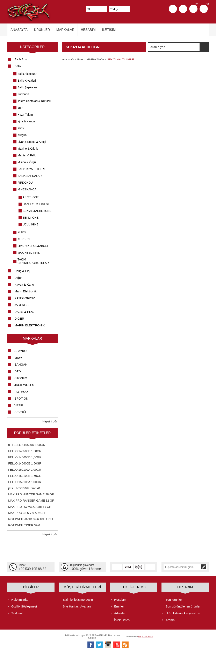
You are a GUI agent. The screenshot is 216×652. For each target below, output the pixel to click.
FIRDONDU (25, 182)
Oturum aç (183, 9)
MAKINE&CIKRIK (28, 252)
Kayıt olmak (173, 9)
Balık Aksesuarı (27, 73)
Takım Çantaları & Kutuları (34, 101)
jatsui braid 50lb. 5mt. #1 (24, 488)
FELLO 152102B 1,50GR (24, 475)
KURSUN (23, 239)
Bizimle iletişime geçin (78, 599)
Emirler (119, 606)
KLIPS (21, 232)
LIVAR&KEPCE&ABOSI (32, 245)
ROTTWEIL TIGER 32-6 (24, 525)
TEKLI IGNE (30, 217)
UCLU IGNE (30, 224)
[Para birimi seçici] (96, 9)
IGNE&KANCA (26, 189)
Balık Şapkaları (27, 87)
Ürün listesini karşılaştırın (183, 613)
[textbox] (174, 47)
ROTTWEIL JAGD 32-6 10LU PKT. (31, 519)
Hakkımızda (19, 599)
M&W (18, 357)
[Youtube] (116, 644)
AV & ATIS (21, 305)
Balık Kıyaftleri (26, 80)
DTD (17, 371)
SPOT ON (21, 398)
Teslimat (17, 613)
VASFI (18, 405)
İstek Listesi (122, 620)
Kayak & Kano (24, 284)
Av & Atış (20, 59)
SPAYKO (20, 351)
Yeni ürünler (174, 599)
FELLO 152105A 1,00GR (24, 482)
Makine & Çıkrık (27, 148)
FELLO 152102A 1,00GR (24, 469)
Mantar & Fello (26, 155)
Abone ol (204, 567)
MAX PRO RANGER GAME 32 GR (31, 500)
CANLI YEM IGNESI (36, 204)
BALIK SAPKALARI (29, 175)
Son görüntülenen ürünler (183, 606)
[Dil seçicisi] (119, 9)
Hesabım (120, 599)
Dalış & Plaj (22, 271)
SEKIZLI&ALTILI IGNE (37, 210)
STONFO (20, 378)
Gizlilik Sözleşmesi (24, 606)
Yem (20, 107)
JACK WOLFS (24, 385)
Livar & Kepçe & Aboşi (31, 141)
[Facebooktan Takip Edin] (90, 644)
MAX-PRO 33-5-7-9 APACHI (26, 513)
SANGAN (20, 364)
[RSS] (125, 644)
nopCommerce (145, 636)
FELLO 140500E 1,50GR (24, 451)
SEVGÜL (20, 412)
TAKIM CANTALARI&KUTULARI (33, 261)
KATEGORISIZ (24, 298)
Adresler (120, 613)
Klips (20, 128)
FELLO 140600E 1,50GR (24, 463)
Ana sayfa (68, 59)
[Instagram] (108, 644)
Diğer (18, 277)
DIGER (19, 318)
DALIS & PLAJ (24, 311)
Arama (204, 47)
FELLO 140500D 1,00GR (28, 445)
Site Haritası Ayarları (77, 606)
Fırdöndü (23, 94)
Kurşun (22, 135)
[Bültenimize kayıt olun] (182, 567)
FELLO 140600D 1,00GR (25, 457)
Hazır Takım (25, 114)
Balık (17, 66)
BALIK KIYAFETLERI (31, 169)
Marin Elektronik (25, 291)
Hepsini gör (49, 421)
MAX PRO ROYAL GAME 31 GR (29, 506)
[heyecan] (99, 644)
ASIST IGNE (31, 197)
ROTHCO (21, 391)
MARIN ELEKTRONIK (29, 325)
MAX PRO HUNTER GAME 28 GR (31, 494)
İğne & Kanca (26, 121)
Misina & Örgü (26, 162)
